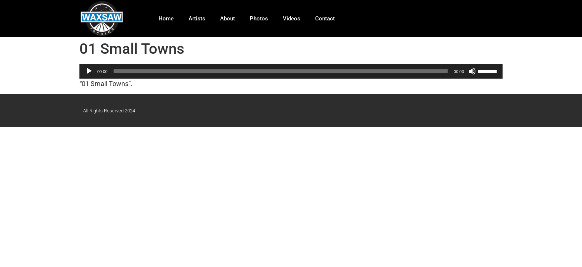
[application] (291, 71)
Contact (325, 18)
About (227, 18)
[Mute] (472, 71)
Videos (291, 18)
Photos (259, 18)
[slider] (281, 71)
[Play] (89, 71)
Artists (197, 18)
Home (166, 18)
